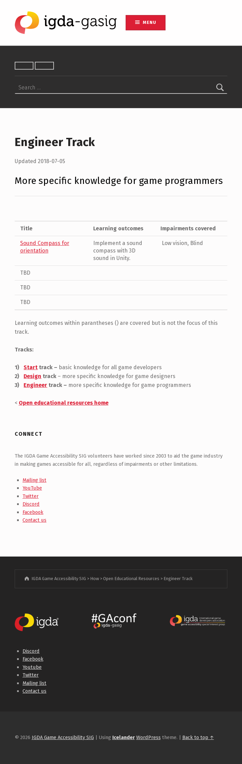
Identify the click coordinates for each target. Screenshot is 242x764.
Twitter (31, 496)
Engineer (35, 385)
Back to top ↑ (198, 737)
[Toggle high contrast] (24, 66)
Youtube (32, 667)
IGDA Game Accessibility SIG (63, 737)
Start (31, 367)
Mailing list (34, 480)
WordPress (148, 737)
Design (32, 376)
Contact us (34, 520)
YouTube (32, 488)
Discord (31, 504)
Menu (149, 22)
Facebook (33, 512)
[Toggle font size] (44, 66)
